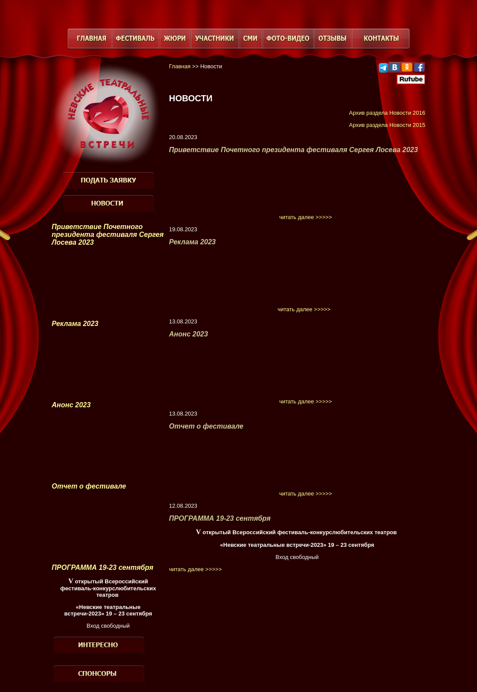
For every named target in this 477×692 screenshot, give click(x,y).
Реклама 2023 (75, 323)
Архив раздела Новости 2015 (387, 125)
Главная (179, 66)
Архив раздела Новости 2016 (387, 113)
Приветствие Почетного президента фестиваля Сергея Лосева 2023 (108, 234)
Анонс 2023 (71, 405)
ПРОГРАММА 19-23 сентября (102, 567)
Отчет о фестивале (89, 486)
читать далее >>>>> (305, 217)
